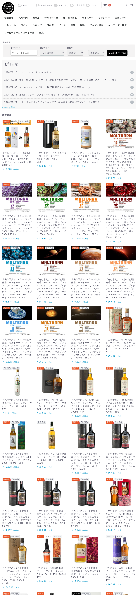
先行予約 (23, 18)
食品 (41, 32)
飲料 (82, 25)
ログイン (92, 5)
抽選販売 (8, 18)
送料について (28, 5)
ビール (62, 25)
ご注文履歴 (77, 5)
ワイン (24, 25)
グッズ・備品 (96, 25)
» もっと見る (8, 107)
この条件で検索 (117, 53)
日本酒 (50, 25)
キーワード (15, 48)
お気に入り (61, 5)
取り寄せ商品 (70, 18)
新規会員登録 (44, 5)
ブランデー (104, 18)
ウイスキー (87, 18)
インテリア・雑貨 (117, 25)
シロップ (37, 25)
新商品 (36, 18)
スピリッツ (120, 18)
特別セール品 (51, 18)
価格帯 (70, 48)
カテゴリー (45, 48)
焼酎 (72, 25)
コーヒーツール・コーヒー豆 (19, 32)
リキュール (10, 25)
